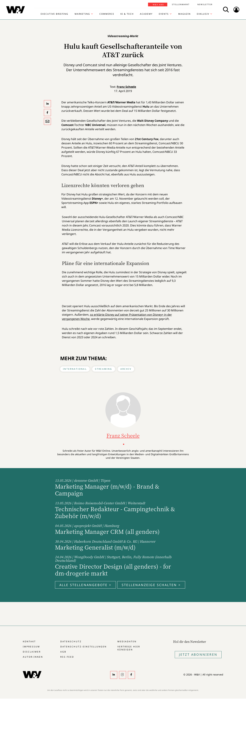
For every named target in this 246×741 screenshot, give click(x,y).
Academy (146, 14)
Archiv (125, 368)
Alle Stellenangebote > (85, 585)
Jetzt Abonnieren (198, 654)
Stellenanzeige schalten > (151, 585)
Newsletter (204, 4)
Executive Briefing (54, 14)
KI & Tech (127, 14)
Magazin (184, 14)
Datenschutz (70, 641)
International (75, 368)
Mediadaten (127, 641)
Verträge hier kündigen (128, 648)
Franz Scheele (126, 87)
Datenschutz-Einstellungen (83, 646)
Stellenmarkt (181, 4)
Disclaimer (32, 651)
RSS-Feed (67, 656)
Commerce (106, 14)
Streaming (103, 368)
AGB (63, 651)
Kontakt (29, 641)
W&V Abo (158, 4)
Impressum (31, 646)
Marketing (82, 14)
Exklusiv (203, 14)
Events (164, 14)
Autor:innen (33, 656)
